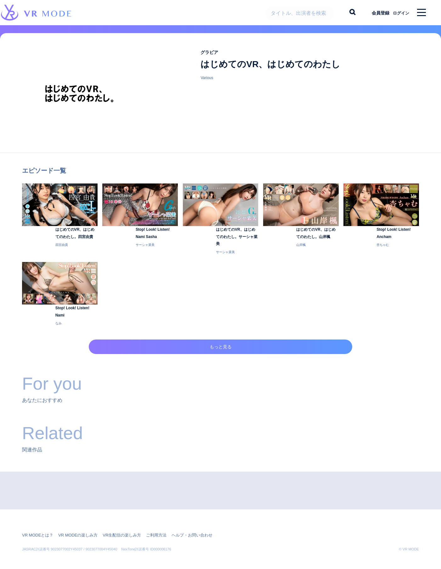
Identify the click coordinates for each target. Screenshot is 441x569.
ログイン (398, 12)
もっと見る (220, 346)
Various (207, 82)
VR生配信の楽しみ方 (115, 526)
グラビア (211, 57)
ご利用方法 (147, 526)
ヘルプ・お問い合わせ (181, 526)
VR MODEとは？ (36, 526)
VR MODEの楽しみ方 (74, 526)
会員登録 (375, 12)
